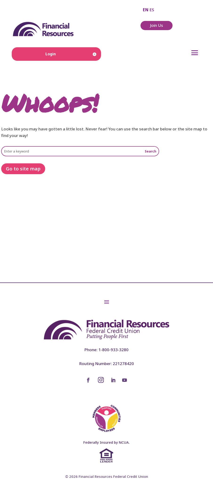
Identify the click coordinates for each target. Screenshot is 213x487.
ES (151, 9)
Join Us (156, 25)
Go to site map (23, 168)
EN (146, 9)
